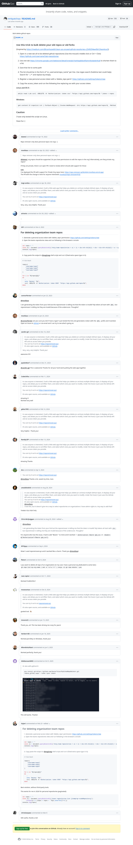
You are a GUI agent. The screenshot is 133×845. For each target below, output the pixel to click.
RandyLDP (25, 440)
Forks (47, 27)
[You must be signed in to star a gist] (112, 18)
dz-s (22, 470)
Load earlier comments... (69, 131)
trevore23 (24, 620)
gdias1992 (25, 409)
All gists (48, 4)
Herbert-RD (25, 634)
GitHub (52, 201)
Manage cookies (85, 839)
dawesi (23, 137)
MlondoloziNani (27, 647)
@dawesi (24, 159)
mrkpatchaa (14, 18)
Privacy (43, 839)
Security (49, 839)
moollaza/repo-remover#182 (70, 174)
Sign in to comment (83, 828)
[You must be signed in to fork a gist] (124, 18)
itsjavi (23, 723)
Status (56, 839)
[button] (114, 26)
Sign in (118, 3)
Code (7, 27)
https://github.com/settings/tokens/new (88, 79)
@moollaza (25, 301)
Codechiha (25, 376)
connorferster (26, 296)
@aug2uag (46, 255)
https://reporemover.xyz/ (48, 197)
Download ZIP (123, 27)
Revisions (20, 27)
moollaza (24, 150)
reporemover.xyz (45, 603)
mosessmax (25, 590)
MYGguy (24, 546)
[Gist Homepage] (8, 3)
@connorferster (27, 321)
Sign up (127, 3)
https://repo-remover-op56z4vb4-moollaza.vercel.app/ (84, 172)
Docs (69, 839)
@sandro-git (25, 368)
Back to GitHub (58, 4)
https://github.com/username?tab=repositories (39, 56)
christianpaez (26, 813)
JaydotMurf (25, 363)
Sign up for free (22, 829)
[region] (66, 83)
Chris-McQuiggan (27, 519)
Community (63, 839)
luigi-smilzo (25, 183)
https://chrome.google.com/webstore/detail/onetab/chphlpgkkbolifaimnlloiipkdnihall (65, 60)
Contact (75, 839)
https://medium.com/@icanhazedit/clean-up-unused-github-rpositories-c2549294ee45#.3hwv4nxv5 (67, 49)
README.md (28, 18)
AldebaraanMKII (27, 661)
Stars (34, 27)
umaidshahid (26, 488)
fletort (23, 560)
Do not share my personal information (103, 839)
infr (22, 227)
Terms (37, 839)
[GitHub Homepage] (19, 839)
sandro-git (25, 332)
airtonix (24, 213)
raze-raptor (25, 576)
